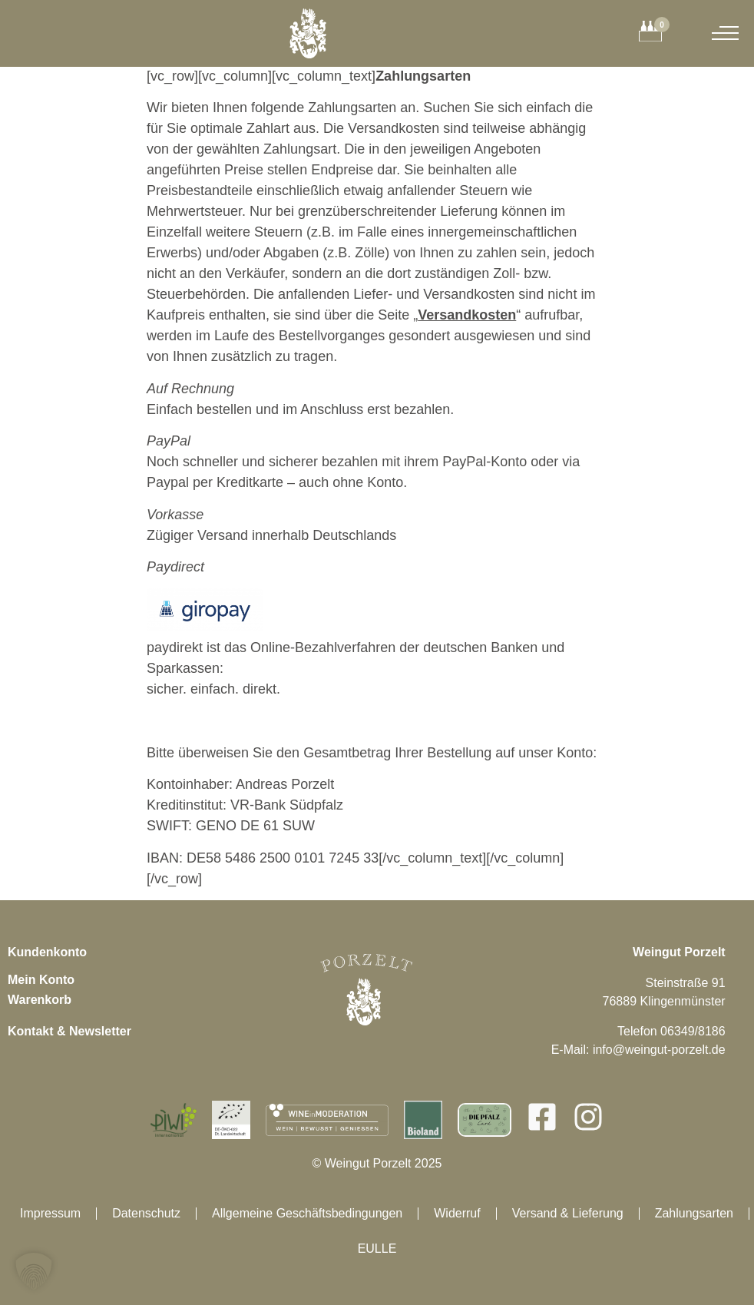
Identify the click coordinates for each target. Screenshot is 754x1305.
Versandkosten (467, 315)
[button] (34, 1271)
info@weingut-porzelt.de (659, 1049)
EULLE (377, 1248)
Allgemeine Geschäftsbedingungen (307, 1213)
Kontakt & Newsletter (69, 1031)
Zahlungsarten (694, 1213)
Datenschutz (146, 1213)
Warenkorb (39, 999)
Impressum (50, 1213)
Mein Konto (41, 979)
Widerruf (457, 1213)
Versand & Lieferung (567, 1213)
